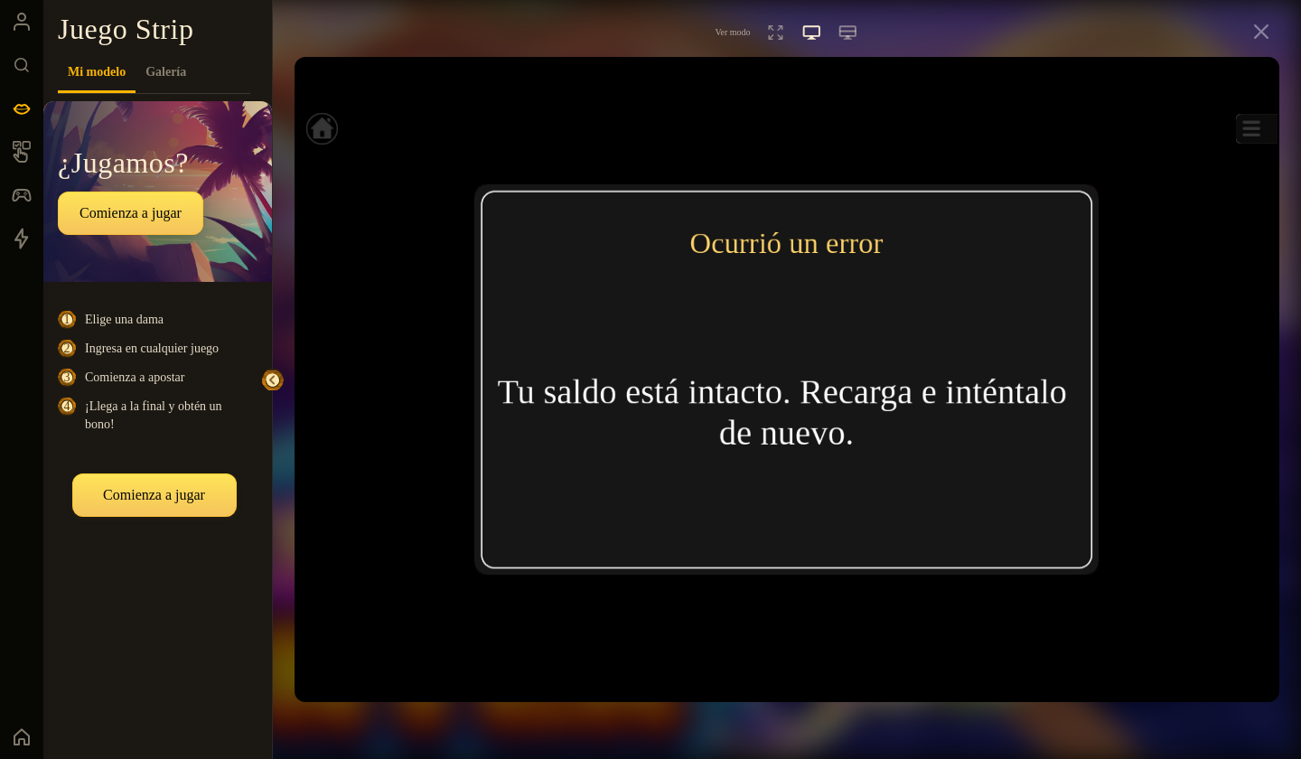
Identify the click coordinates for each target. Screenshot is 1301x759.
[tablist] (154, 72)
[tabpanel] (157, 419)
